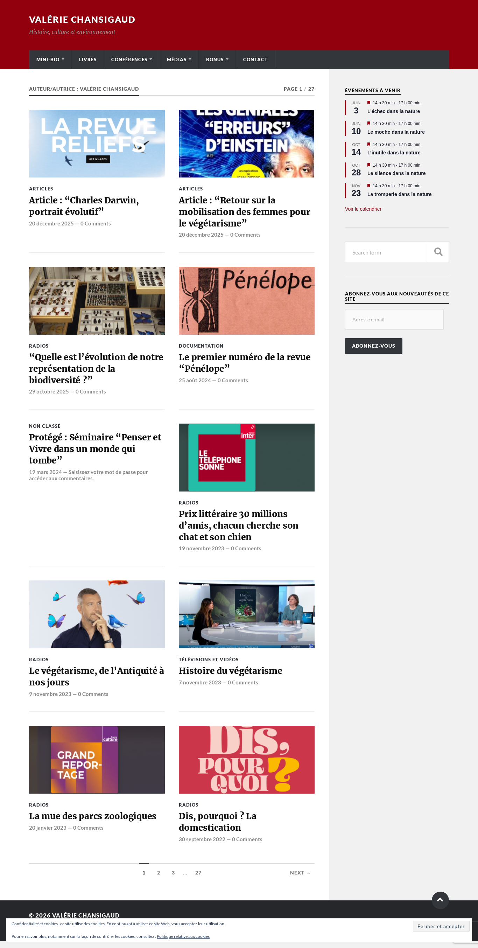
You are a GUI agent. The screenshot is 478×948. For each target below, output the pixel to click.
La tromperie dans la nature (399, 194)
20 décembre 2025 (51, 224)
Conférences (129, 59)
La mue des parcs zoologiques (94, 823)
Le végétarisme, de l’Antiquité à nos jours (95, 682)
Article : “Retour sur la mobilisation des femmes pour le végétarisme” (246, 213)
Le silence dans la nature (396, 173)
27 (198, 880)
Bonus (215, 59)
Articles (41, 188)
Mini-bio (47, 59)
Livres (88, 59)
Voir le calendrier (363, 209)
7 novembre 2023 (200, 688)
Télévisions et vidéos (209, 664)
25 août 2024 (195, 382)
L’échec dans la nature (393, 111)
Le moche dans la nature (396, 132)
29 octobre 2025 (49, 395)
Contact (255, 59)
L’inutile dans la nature (394, 152)
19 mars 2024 (45, 477)
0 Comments (95, 224)
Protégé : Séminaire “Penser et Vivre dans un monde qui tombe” (96, 453)
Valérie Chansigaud (84, 19)
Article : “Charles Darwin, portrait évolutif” (85, 206)
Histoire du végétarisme (231, 676)
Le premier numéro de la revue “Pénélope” (246, 365)
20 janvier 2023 (47, 834)
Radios (39, 347)
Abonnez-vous (373, 346)
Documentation (201, 347)
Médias (177, 59)
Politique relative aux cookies (183, 936)
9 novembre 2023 (50, 700)
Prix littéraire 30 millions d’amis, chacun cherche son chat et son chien (240, 530)
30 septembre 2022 (202, 846)
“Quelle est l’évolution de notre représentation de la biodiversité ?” (86, 371)
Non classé (45, 429)
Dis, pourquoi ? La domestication (218, 829)
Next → (300, 880)
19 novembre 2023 (201, 553)
